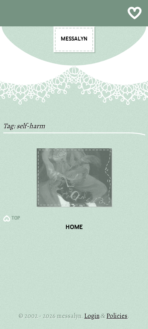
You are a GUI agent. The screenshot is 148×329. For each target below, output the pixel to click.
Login (91, 316)
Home (74, 227)
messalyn (74, 39)
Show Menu (74, 13)
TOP (15, 218)
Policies (117, 316)
